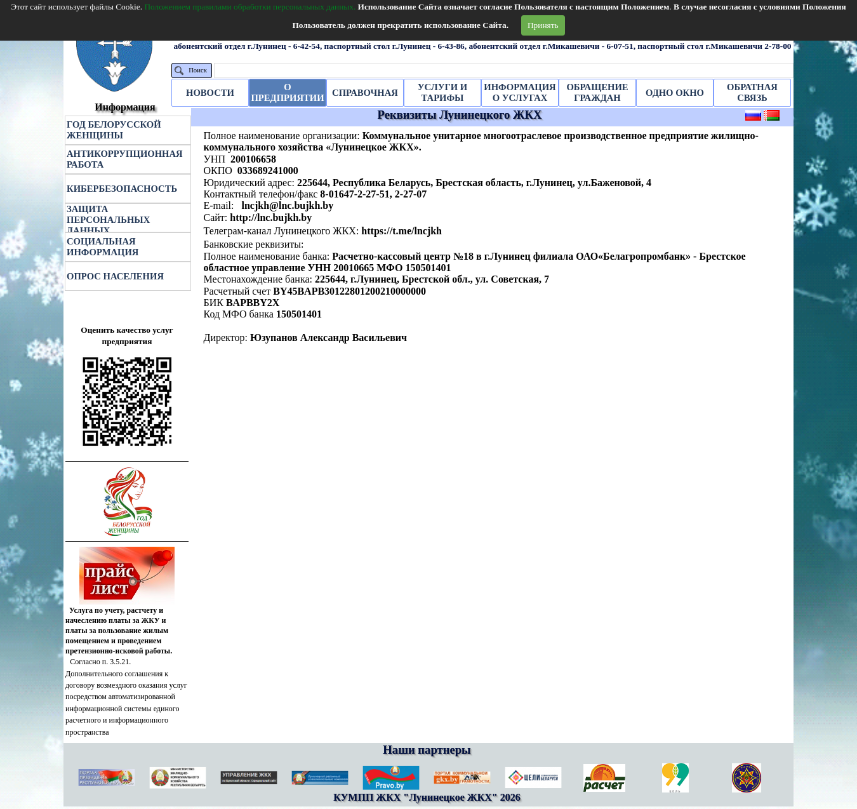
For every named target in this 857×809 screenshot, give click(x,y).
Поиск (198, 70)
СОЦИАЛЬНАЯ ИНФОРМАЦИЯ (102, 246)
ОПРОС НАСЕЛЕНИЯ (115, 276)
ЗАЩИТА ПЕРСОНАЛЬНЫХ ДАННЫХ (108, 220)
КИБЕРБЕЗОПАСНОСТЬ (122, 189)
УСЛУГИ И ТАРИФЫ (442, 92)
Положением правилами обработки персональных (249, 6)
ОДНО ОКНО (675, 93)
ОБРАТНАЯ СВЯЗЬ (752, 92)
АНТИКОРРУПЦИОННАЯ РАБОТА (125, 159)
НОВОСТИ (210, 93)
